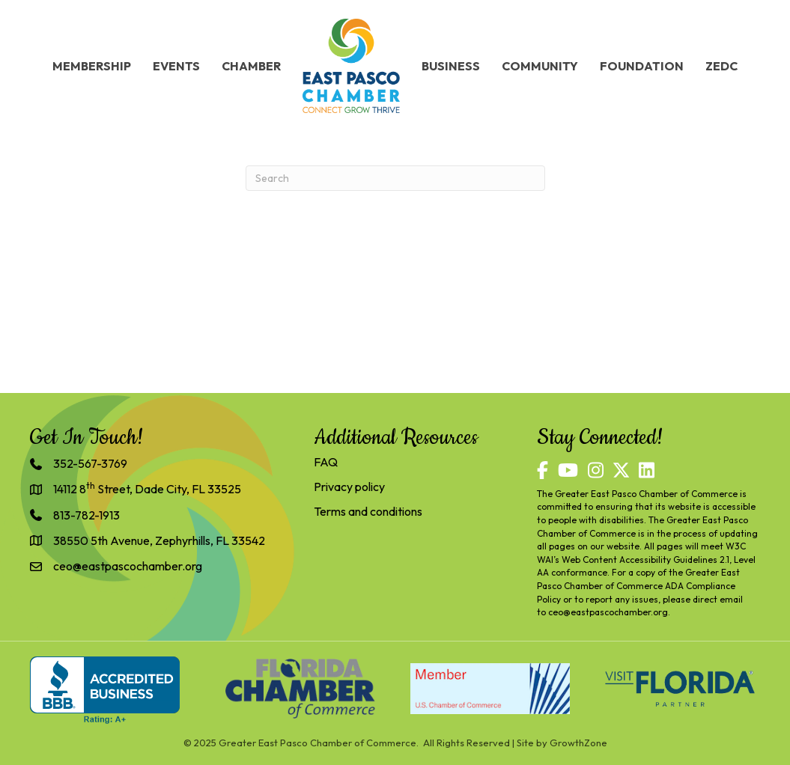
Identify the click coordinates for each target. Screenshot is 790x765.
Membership (91, 65)
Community (540, 65)
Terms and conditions (368, 511)
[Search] (395, 178)
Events (176, 65)
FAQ (326, 461)
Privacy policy (349, 486)
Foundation (642, 65)
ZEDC (721, 65)
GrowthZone (578, 743)
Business (451, 65)
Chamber (251, 65)
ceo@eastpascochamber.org (608, 612)
